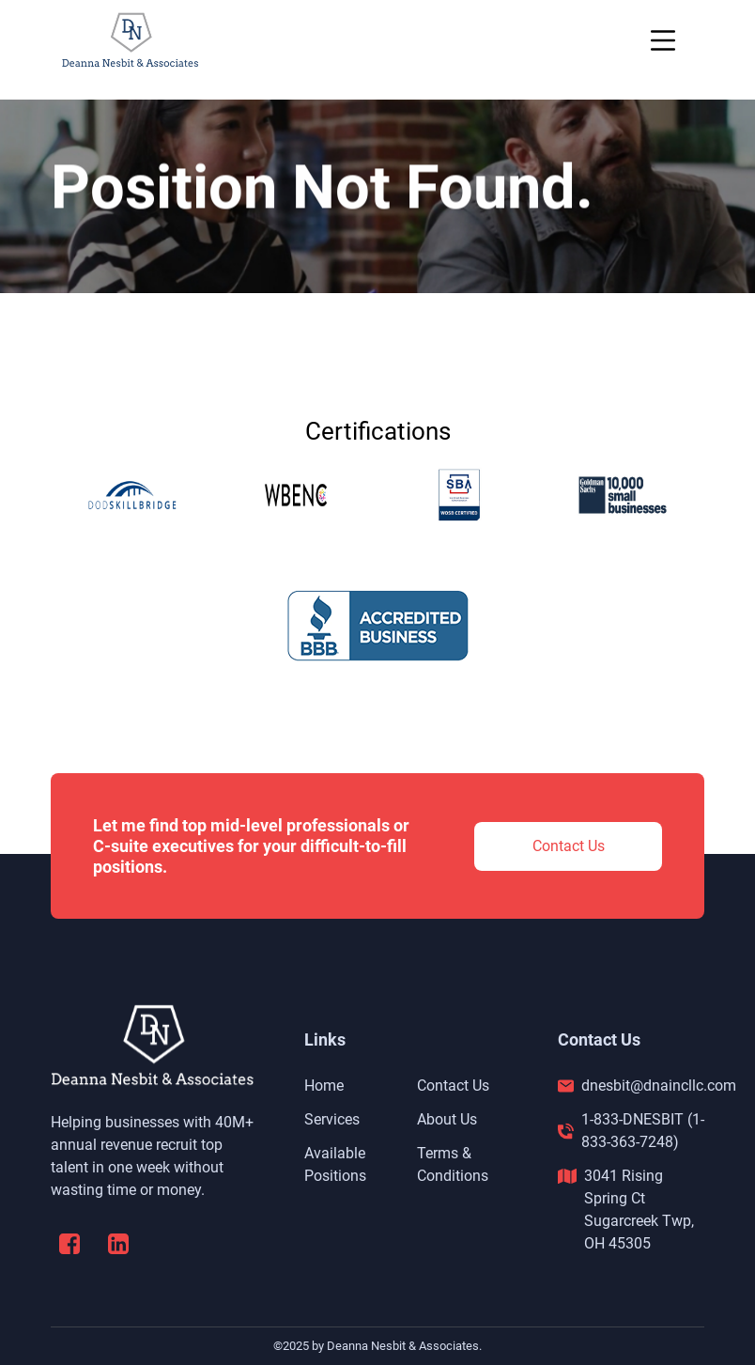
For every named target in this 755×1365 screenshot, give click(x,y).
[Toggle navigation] (663, 40)
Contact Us (568, 846)
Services (332, 1119)
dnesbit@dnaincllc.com (658, 1085)
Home (324, 1085)
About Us (447, 1119)
